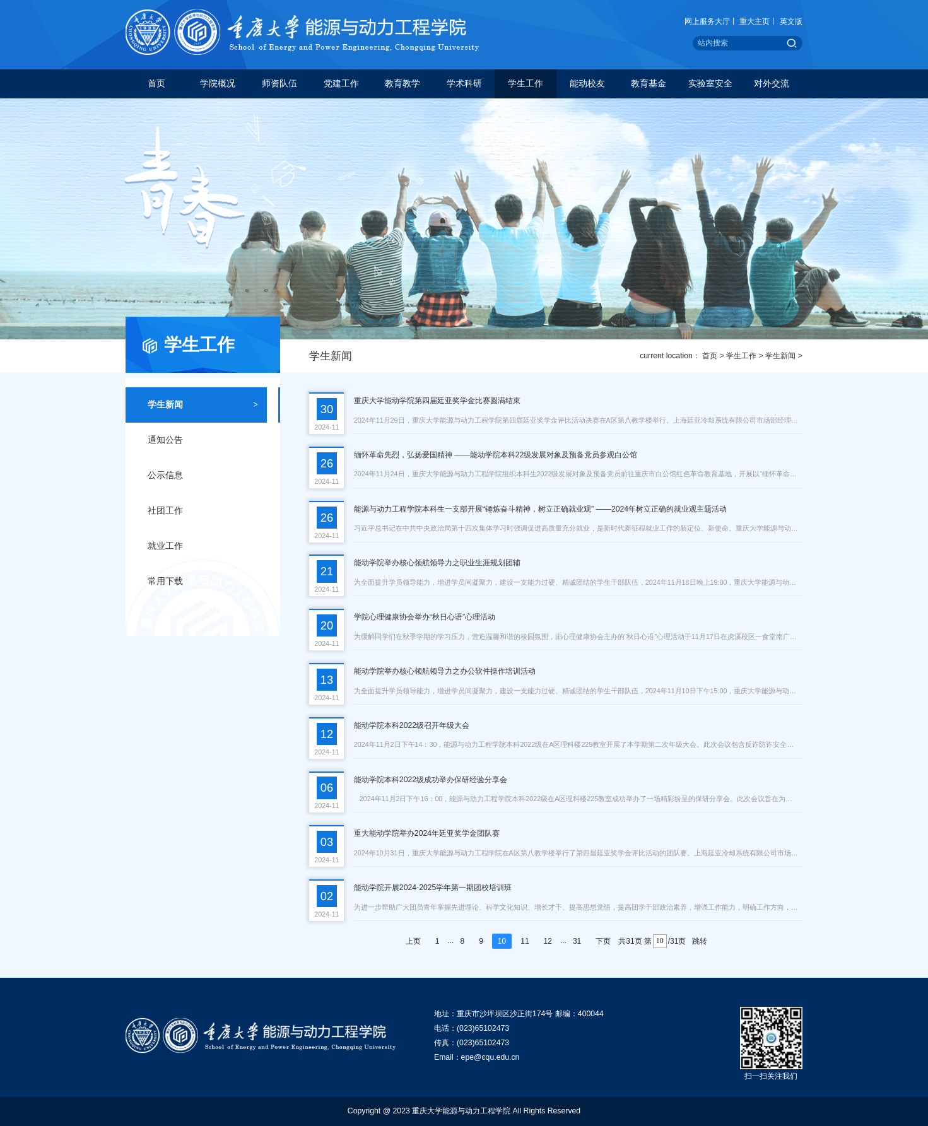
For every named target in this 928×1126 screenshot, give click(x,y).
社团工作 (203, 511)
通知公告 (203, 440)
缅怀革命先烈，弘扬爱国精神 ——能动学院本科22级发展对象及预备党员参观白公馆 (496, 454)
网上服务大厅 (707, 21)
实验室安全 (710, 83)
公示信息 (203, 475)
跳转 (699, 941)
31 (577, 941)
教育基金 (648, 83)
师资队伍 (279, 83)
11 (524, 941)
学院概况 (217, 83)
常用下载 (203, 581)
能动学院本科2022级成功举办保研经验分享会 (430, 779)
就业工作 (203, 546)
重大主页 (754, 21)
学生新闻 (780, 355)
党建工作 (341, 83)
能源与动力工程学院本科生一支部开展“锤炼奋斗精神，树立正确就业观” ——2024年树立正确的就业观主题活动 (540, 509)
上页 (413, 941)
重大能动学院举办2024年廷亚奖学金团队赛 (427, 833)
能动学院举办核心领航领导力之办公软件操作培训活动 (445, 671)
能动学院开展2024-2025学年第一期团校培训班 (433, 887)
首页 (156, 83)
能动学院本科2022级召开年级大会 (411, 725)
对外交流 (771, 83)
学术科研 (464, 83)
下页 (603, 941)
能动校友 (587, 83)
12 (548, 941)
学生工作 (525, 83)
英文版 (791, 21)
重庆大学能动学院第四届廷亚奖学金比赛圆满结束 (437, 400)
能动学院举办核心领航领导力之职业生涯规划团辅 (437, 562)
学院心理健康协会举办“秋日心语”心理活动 (424, 617)
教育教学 (402, 83)
